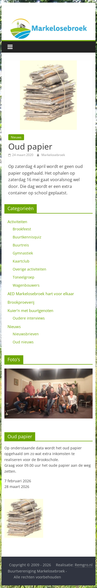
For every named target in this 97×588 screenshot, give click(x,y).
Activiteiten (17, 221)
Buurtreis (21, 245)
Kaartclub (21, 261)
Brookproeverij (21, 302)
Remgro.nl (84, 564)
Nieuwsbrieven (26, 333)
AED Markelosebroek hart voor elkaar (41, 293)
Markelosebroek (53, 155)
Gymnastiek (23, 253)
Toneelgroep (23, 277)
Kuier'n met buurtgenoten (30, 310)
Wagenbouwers (26, 285)
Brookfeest (22, 228)
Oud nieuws (23, 341)
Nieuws (16, 137)
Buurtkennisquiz (27, 237)
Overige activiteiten (29, 269)
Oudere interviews (29, 318)
